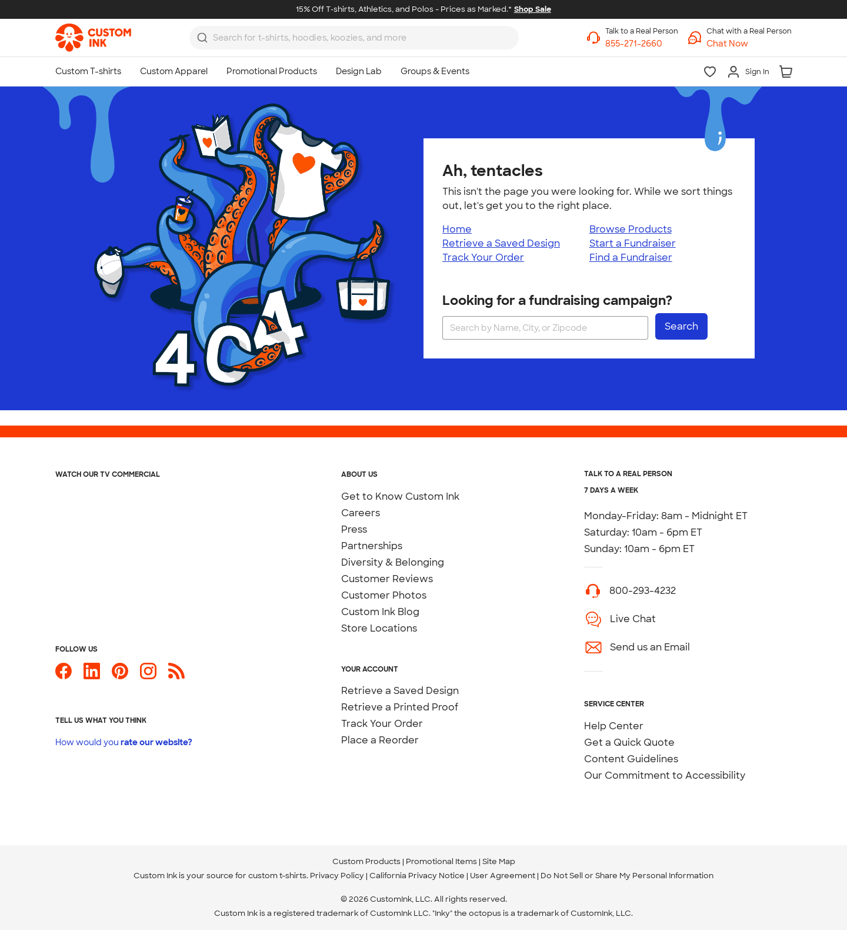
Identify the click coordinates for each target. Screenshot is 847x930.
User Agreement (502, 876)
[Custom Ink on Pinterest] (120, 676)
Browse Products (630, 229)
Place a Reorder (380, 740)
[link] (93, 38)
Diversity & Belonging (392, 562)
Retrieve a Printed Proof (399, 707)
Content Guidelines (631, 759)
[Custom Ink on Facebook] (63, 676)
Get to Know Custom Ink (400, 496)
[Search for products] (344, 38)
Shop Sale (532, 9)
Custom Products (366, 861)
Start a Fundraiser (632, 243)
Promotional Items (441, 861)
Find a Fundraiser (630, 257)
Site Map (498, 861)
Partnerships (371, 546)
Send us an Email (650, 647)
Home (457, 229)
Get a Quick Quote (629, 742)
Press (354, 529)
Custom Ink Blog (380, 612)
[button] (749, 44)
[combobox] (354, 37)
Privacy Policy (337, 876)
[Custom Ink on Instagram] (148, 676)
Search (681, 326)
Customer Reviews (387, 579)
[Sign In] (748, 72)
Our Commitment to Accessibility (664, 775)
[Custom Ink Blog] (176, 676)
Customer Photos (383, 595)
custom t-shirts (277, 876)
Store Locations (379, 628)
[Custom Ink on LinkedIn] (92, 676)
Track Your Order (483, 257)
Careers (360, 513)
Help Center (613, 726)
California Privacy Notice (417, 876)
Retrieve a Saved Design (501, 243)
